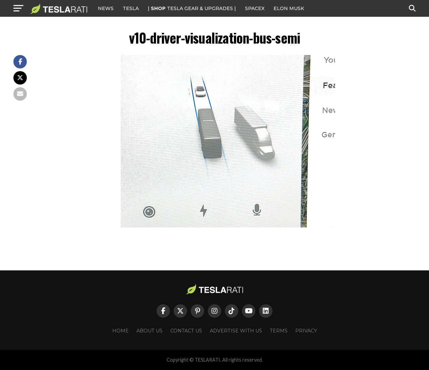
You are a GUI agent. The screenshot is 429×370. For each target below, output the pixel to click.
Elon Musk (288, 8)
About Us (149, 331)
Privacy (306, 331)
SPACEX (254, 8)
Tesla (131, 8)
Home (120, 331)
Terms (279, 331)
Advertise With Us (236, 331)
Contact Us (186, 331)
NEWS (106, 8)
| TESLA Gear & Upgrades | (192, 8)
